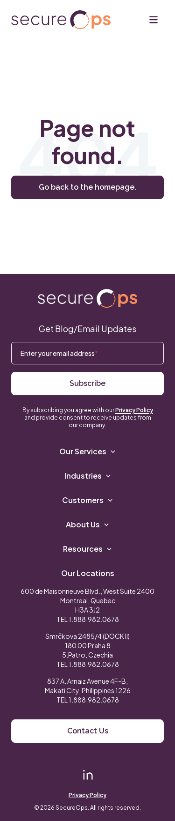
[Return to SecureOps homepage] (87, 298)
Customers (87, 500)
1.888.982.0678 (94, 619)
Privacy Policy (134, 410)
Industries (87, 476)
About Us (87, 524)
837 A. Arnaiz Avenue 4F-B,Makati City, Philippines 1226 (88, 686)
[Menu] (153, 19)
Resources (87, 549)
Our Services (87, 451)
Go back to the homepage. (87, 187)
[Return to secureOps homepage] (61, 20)
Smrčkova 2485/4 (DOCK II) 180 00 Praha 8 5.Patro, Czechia (87, 645)
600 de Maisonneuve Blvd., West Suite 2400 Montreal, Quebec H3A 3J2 (87, 600)
